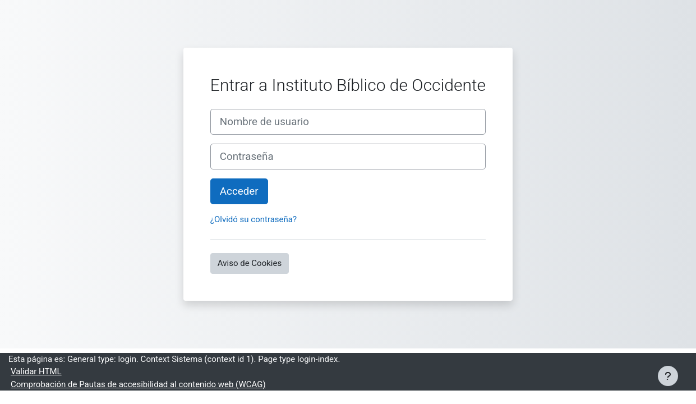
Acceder (239, 191)
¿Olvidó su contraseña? (253, 219)
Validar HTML (36, 371)
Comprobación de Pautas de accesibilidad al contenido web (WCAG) (138, 384)
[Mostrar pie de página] (668, 376)
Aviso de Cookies (250, 263)
